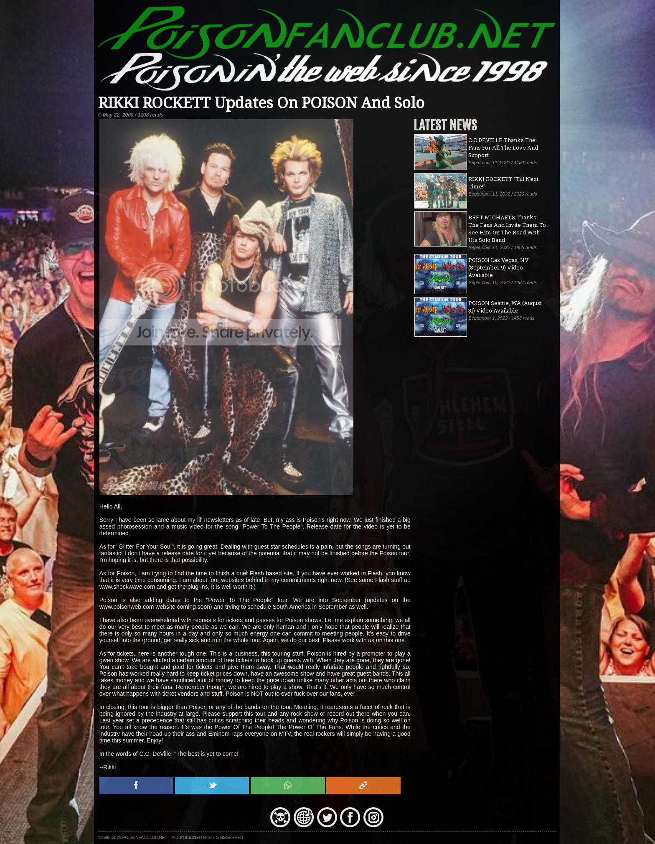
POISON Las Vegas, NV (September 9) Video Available (498, 267)
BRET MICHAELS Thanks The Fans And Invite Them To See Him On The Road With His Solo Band (507, 229)
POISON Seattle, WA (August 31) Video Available (505, 306)
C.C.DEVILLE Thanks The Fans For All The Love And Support (503, 147)
